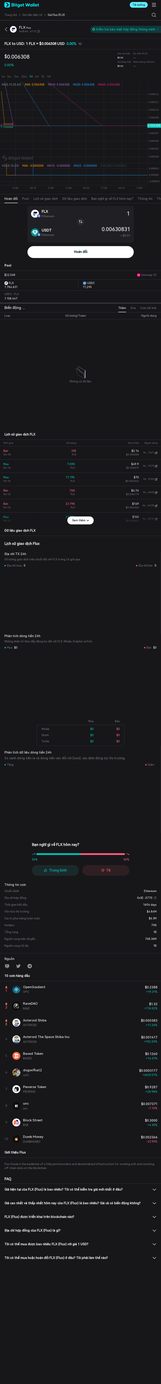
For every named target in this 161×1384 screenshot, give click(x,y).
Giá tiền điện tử (32, 15)
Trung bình (55, 870)
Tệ (106, 870)
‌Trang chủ (10, 15)
